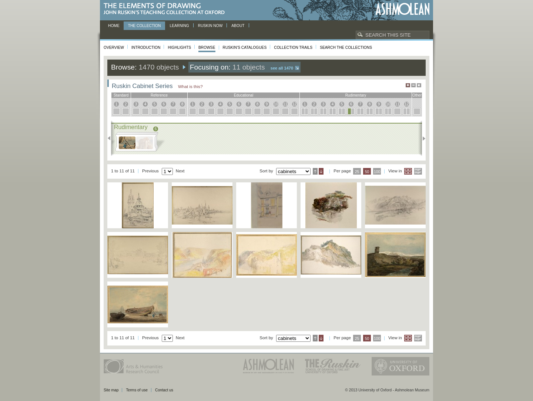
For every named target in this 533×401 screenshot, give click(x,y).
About (237, 26)
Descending (321, 171)
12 (294, 104)
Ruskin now (210, 26)
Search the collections (346, 48)
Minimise (413, 85)
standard (121, 95)
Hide (419, 85)
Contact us (164, 390)
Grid (408, 171)
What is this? (190, 86)
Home (114, 26)
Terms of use (137, 390)
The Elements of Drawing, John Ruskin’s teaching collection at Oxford (166, 9)
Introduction (145, 48)
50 (367, 172)
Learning (179, 26)
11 (285, 104)
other (417, 95)
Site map (111, 390)
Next (422, 138)
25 (357, 172)
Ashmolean (402, 9)
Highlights (179, 48)
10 (276, 104)
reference (159, 95)
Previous (111, 138)
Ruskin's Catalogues (245, 48)
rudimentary (355, 95)
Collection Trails (293, 48)
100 (377, 172)
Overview (114, 48)
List (418, 171)
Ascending (315, 171)
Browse (206, 48)
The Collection (144, 26)
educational (243, 95)
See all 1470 (282, 68)
